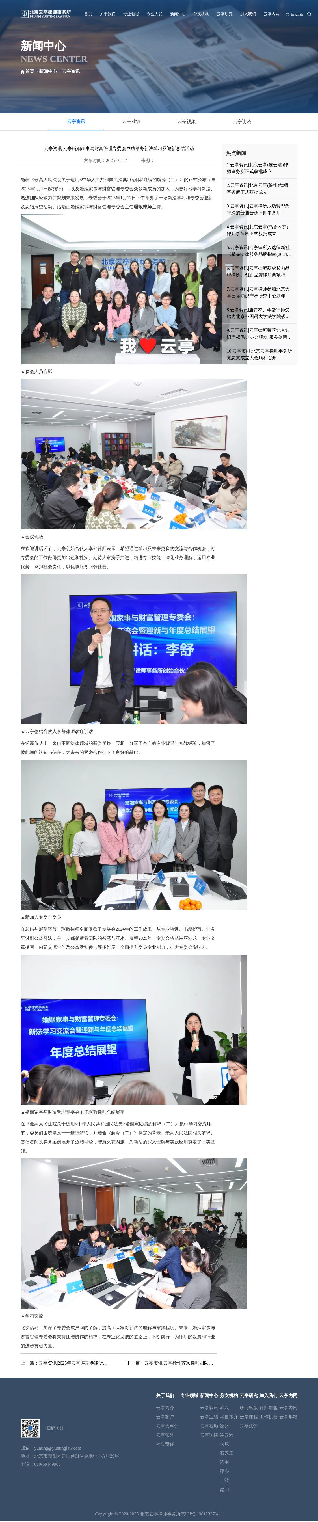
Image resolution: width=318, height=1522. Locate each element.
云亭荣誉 (165, 1436)
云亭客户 (165, 1417)
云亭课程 (249, 1417)
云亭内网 (272, 14)
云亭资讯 (71, 71)
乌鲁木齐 (229, 1417)
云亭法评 (249, 1426)
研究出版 (249, 1408)
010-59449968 (47, 1465)
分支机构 (201, 14)
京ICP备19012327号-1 (202, 1514)
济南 (224, 1463)
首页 (88, 14)
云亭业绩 (131, 121)
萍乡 (224, 1472)
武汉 (224, 1408)
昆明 (224, 1490)
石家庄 (226, 1454)
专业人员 (155, 14)
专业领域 (131, 14)
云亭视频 (187, 121)
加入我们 (248, 14)
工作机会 (268, 1417)
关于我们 (108, 14)
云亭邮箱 (288, 1417)
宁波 (224, 1481)
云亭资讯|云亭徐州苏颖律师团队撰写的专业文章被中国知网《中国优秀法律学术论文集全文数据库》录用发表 (180, 1363)
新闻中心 (178, 14)
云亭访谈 (242, 121)
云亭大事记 (167, 1426)
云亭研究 (225, 14)
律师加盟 (268, 1408)
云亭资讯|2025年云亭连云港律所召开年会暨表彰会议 (75, 1363)
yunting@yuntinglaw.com (57, 1449)
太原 (224, 1445)
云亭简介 (165, 1408)
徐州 (224, 1426)
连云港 (226, 1436)
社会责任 (165, 1445)
